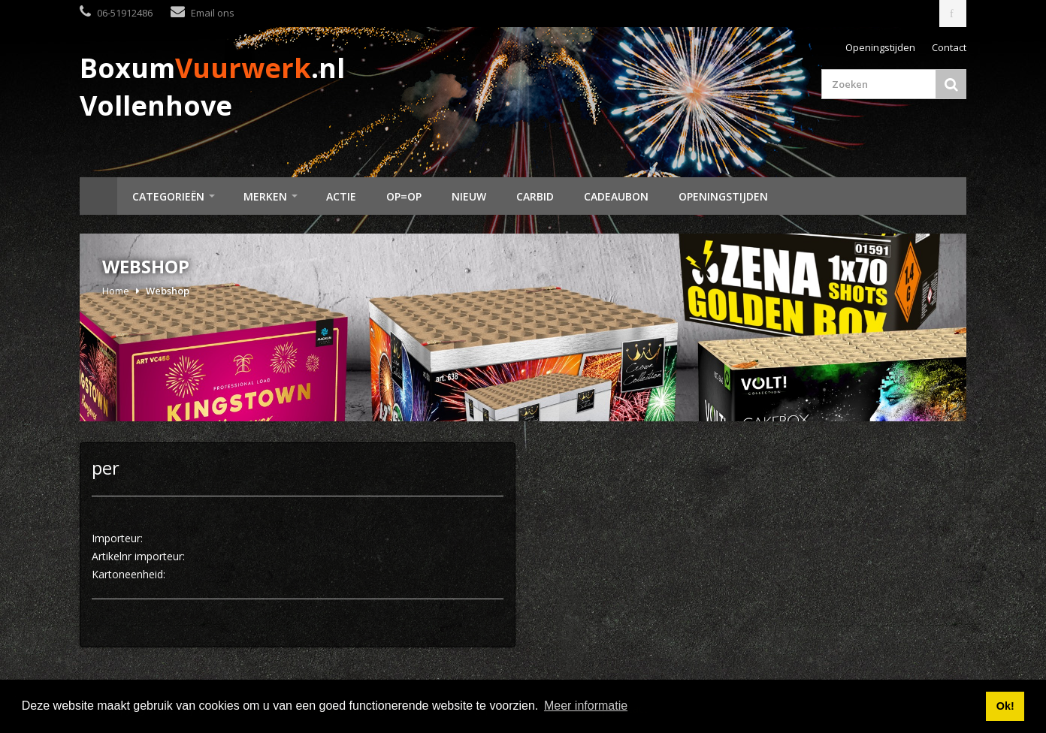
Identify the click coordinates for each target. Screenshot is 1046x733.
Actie (341, 196)
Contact (949, 47)
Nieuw (469, 196)
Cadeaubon (616, 196)
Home (98, 196)
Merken (265, 196)
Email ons (212, 13)
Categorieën (168, 196)
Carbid (535, 196)
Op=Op (404, 196)
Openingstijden (880, 47)
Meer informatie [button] (585, 705)
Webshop (167, 290)
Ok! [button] (1005, 706)
